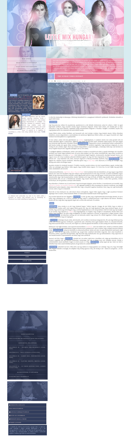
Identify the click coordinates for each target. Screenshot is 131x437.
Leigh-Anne (66, 81)
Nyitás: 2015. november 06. (17, 415)
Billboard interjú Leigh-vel (26, 70)
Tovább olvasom (24, 111)
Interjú (59, 81)
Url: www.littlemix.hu (16, 408)
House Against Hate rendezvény (26, 66)
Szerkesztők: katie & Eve (17, 405)
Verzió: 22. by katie (15, 422)
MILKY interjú (26, 59)
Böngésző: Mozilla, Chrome (18, 419)
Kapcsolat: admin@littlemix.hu (19, 412)
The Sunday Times (75, 81)
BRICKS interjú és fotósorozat (26, 62)
